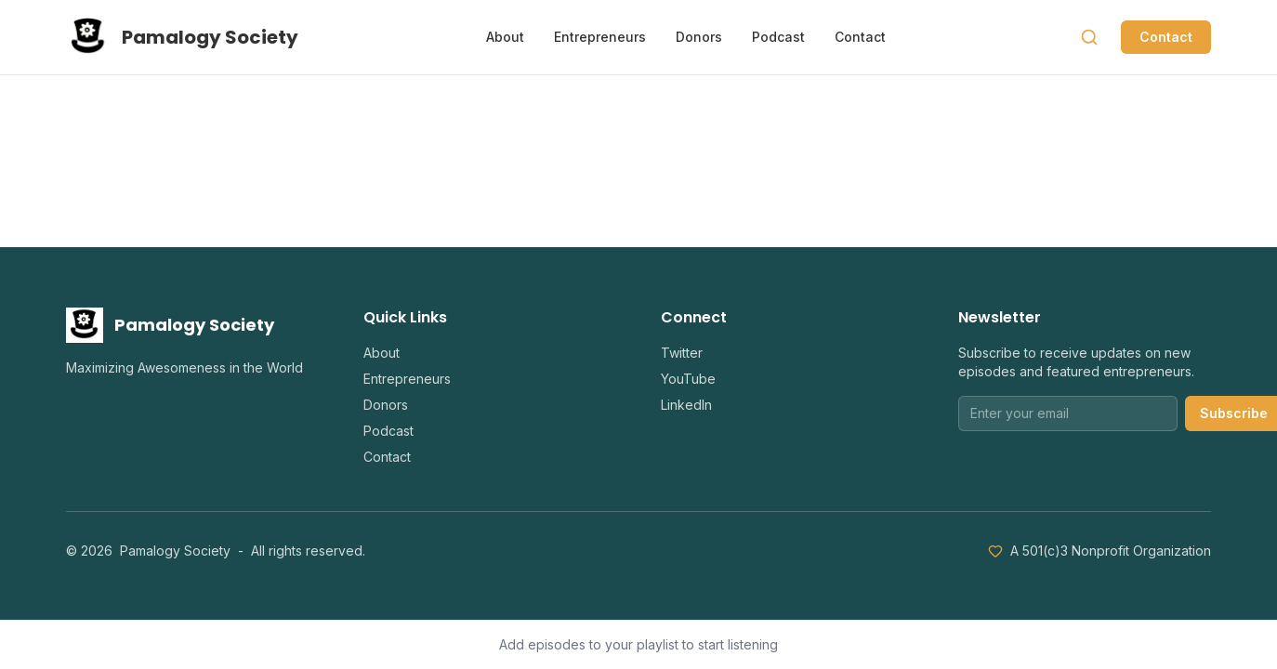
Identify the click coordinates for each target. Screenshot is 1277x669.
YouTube (688, 379)
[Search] (1089, 37)
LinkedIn (686, 405)
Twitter (682, 353)
